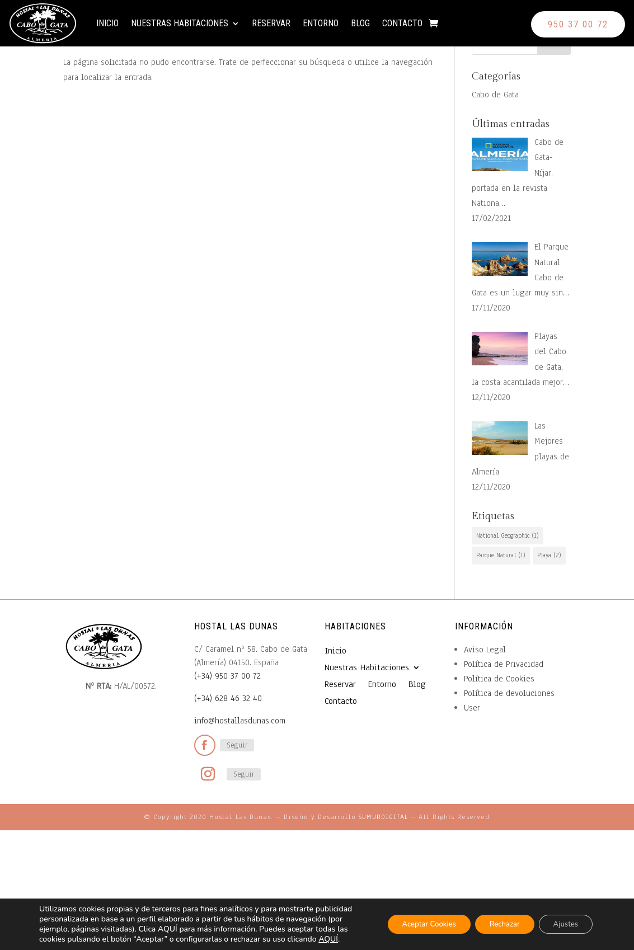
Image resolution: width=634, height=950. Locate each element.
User (472, 707)
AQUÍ (95, 939)
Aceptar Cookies (412, 919)
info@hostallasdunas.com (239, 720)
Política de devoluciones (509, 693)
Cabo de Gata (495, 94)
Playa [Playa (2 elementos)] (549, 555)
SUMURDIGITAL (383, 816)
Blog (374, 27)
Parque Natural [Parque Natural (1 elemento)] (500, 555)
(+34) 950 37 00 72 (227, 675)
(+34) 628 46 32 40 (228, 698)
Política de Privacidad (503, 664)
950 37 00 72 (578, 24)
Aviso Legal (485, 649)
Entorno (335, 27)
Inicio (122, 27)
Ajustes (563, 919)
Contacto (417, 27)
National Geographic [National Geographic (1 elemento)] (507, 535)
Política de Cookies (499, 678)
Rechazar (495, 919)
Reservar (285, 27)
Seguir (237, 745)
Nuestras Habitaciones (194, 27)
